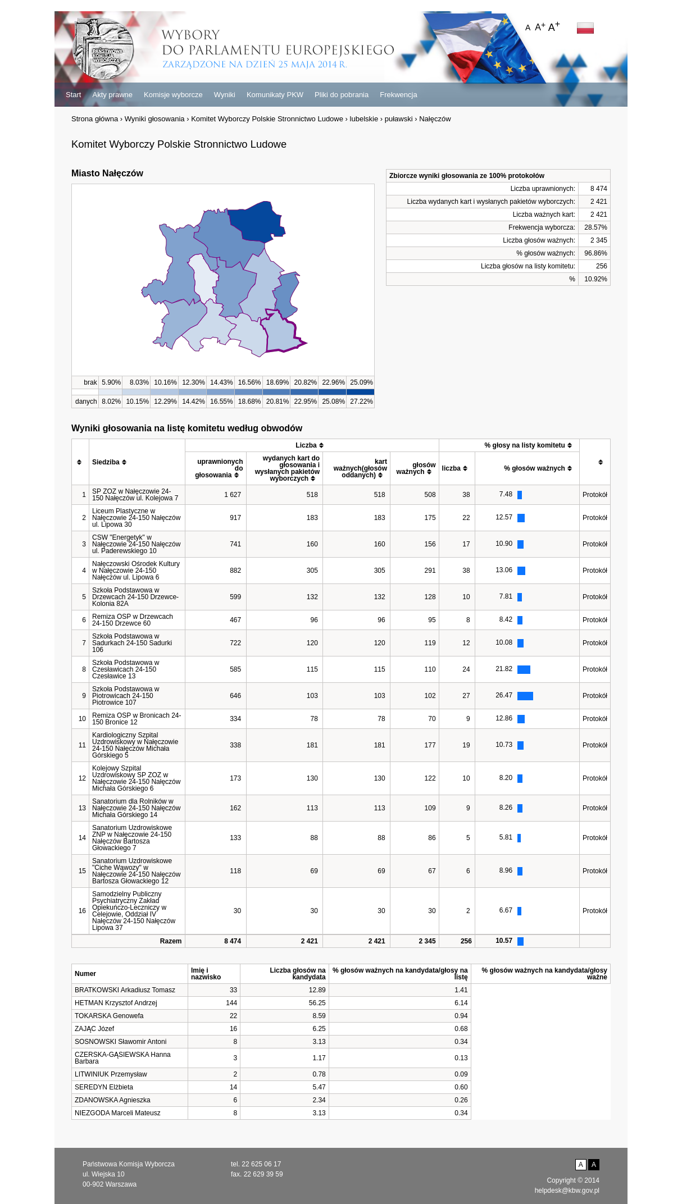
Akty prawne (112, 94)
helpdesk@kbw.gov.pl (567, 1190)
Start (73, 94)
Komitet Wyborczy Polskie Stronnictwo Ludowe (267, 119)
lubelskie (364, 119)
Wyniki (224, 94)
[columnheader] (80, 462)
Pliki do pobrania (342, 94)
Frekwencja (398, 94)
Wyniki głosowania (155, 119)
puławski (399, 119)
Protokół (595, 495)
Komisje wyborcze (173, 94)
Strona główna (94, 119)
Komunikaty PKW (275, 94)
